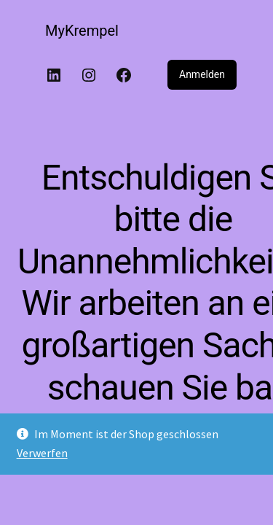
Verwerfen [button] (42, 453)
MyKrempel (82, 30)
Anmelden (202, 74)
